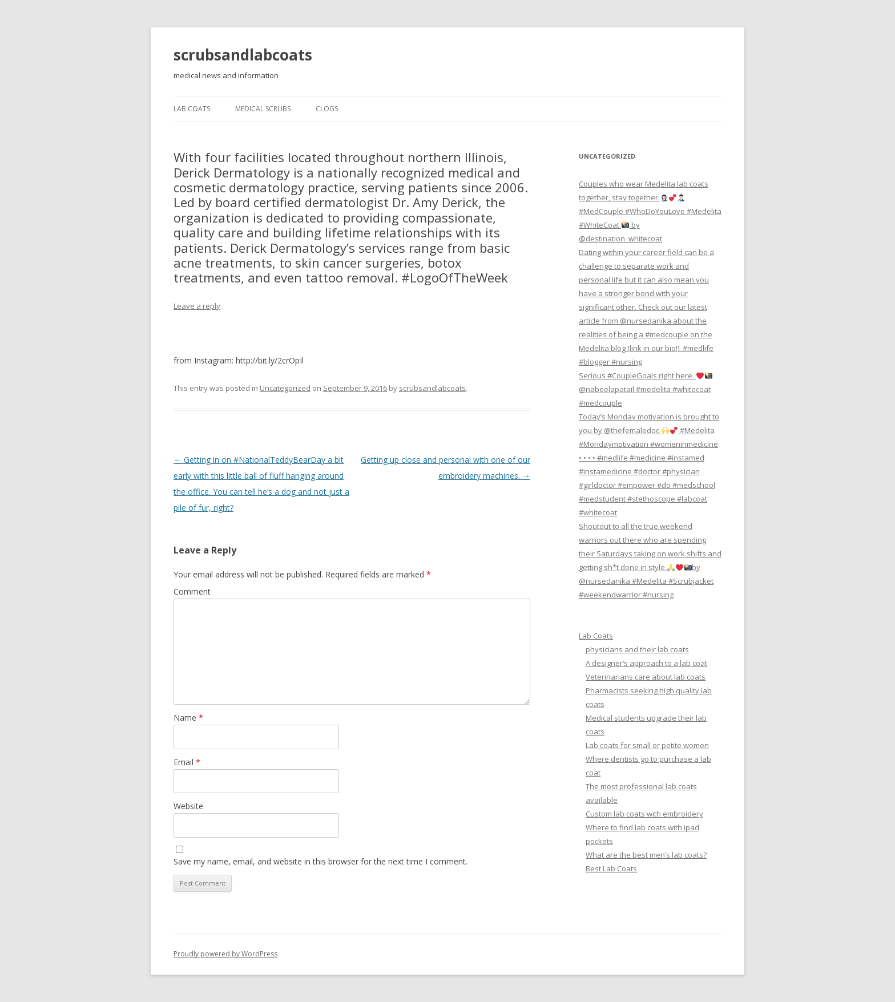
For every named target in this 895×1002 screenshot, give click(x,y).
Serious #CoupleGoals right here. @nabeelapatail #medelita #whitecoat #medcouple (645, 389)
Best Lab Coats (611, 868)
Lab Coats (192, 109)
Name (188, 717)
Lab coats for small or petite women (647, 745)
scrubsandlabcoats (243, 55)
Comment (192, 591)
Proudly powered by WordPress (225, 954)
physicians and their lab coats (637, 649)
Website (188, 806)
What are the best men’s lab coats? (646, 855)
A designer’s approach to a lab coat (646, 663)
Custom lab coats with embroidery (644, 814)
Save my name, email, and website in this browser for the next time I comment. (320, 861)
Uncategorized (285, 388)
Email (187, 762)
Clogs (327, 109)
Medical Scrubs (263, 109)
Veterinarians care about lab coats (645, 677)
